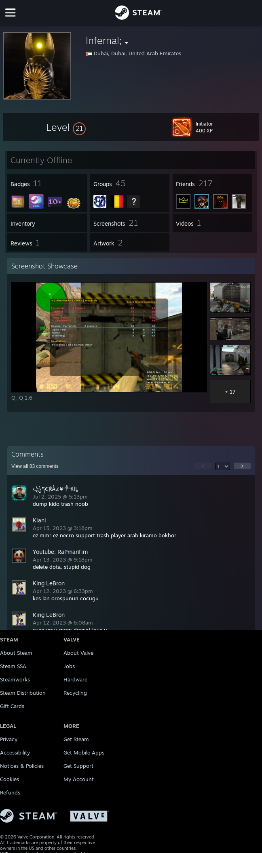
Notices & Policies (22, 766)
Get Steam (76, 739)
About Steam (16, 653)
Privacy (8, 739)
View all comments (35, 466)
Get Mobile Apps (83, 752)
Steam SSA (13, 666)
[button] (66, 127)
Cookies (9, 779)
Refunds (10, 792)
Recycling (75, 693)
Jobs (69, 666)
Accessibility (15, 752)
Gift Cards (12, 706)
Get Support (78, 766)
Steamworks (15, 679)
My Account (78, 779)
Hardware (75, 679)
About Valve (78, 653)
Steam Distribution (23, 693)
